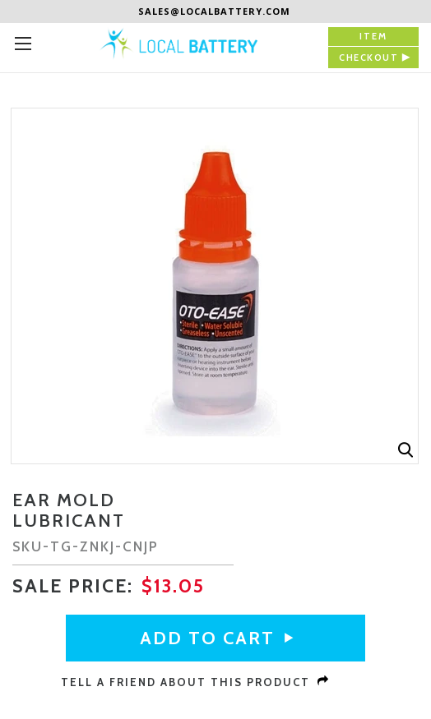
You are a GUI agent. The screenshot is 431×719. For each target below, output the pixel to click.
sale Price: (75, 585)
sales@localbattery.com (214, 11)
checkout (368, 57)
